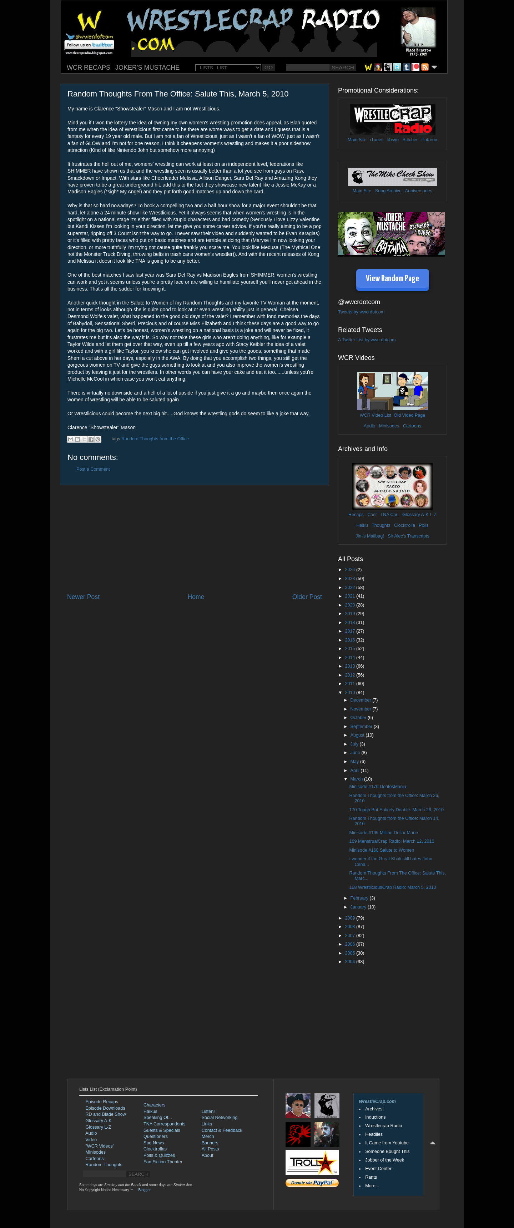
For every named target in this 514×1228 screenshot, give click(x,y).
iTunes (376, 139)
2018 (350, 622)
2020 (350, 605)
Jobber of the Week (384, 1160)
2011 (350, 683)
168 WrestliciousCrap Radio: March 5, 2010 (392, 887)
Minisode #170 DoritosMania (377, 786)
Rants (371, 1177)
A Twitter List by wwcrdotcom (366, 339)
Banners (210, 1142)
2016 (350, 640)
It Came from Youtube (387, 1142)
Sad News (153, 1142)
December (362, 700)
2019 (350, 613)
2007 (350, 935)
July (355, 744)
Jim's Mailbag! (370, 536)
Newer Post (83, 596)
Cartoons (412, 426)
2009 (350, 918)
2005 (350, 953)
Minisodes (389, 426)
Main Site (357, 139)
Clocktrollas (155, 1149)
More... (372, 1185)
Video (91, 1139)
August (358, 735)
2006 (350, 944)
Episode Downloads (105, 1108)
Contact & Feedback (222, 1130)
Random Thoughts (103, 1164)
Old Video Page (409, 415)
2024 (350, 569)
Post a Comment (93, 469)
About (207, 1155)
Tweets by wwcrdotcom (361, 312)
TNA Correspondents (164, 1124)
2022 (350, 587)
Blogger (144, 1190)
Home (195, 596)
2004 (350, 961)
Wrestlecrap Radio (383, 1125)
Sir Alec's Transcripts (408, 536)
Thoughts (381, 525)
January (359, 907)
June (356, 752)
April (356, 770)
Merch (208, 1136)
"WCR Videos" (99, 1146)
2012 (350, 675)
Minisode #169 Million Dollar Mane (383, 832)
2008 (350, 926)
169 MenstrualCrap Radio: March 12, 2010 (391, 841)
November (362, 709)
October (359, 717)
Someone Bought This (387, 1151)
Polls (423, 525)
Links (207, 1124)
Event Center (378, 1168)
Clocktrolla (404, 525)
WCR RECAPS (88, 67)
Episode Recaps (101, 1101)
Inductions (375, 1117)
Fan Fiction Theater (162, 1161)
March (357, 779)
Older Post (307, 596)
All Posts (210, 1149)
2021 (350, 596)
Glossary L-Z (98, 1127)
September (362, 726)
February (360, 898)
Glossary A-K (415, 514)
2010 (350, 692)
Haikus (150, 1111)
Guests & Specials (161, 1130)
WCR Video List (376, 415)
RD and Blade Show (105, 1114)
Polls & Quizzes (159, 1155)
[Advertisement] (194, 539)
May (355, 761)
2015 (350, 648)
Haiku (362, 525)
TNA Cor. (389, 514)
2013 (350, 666)
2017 (350, 631)
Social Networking (220, 1117)
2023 (350, 578)
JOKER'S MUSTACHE (147, 67)
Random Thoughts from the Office (155, 438)
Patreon (429, 139)
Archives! (374, 1108)
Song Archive (388, 190)
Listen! (208, 1111)
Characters (154, 1105)
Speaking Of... (157, 1117)
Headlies (374, 1134)
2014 (350, 657)
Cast (372, 514)
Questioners (155, 1136)
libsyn (393, 139)
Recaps (356, 514)
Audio (369, 426)
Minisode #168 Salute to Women (381, 850)
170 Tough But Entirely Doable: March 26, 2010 (396, 809)
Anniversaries (418, 190)
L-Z (433, 514)
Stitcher (410, 139)
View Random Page (392, 279)
